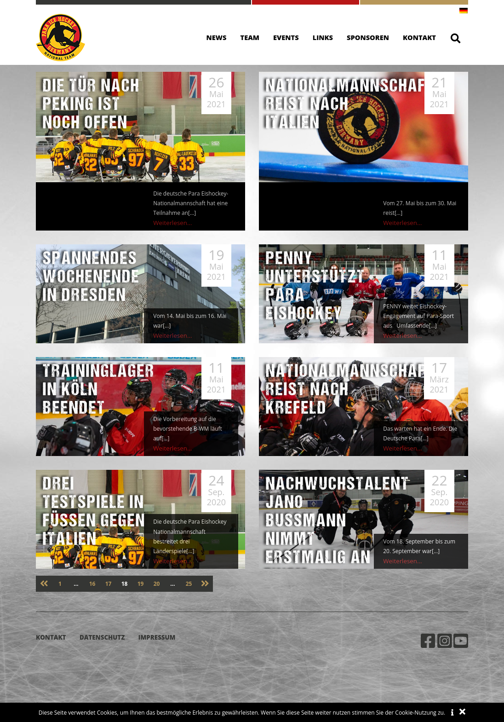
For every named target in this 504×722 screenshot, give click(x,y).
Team (250, 37)
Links (323, 37)
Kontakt (419, 37)
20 (157, 584)
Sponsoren (368, 37)
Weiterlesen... (170, 223)
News (216, 37)
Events (286, 37)
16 (92, 584)
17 (108, 584)
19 (140, 584)
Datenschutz (102, 637)
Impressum (157, 637)
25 (189, 584)
